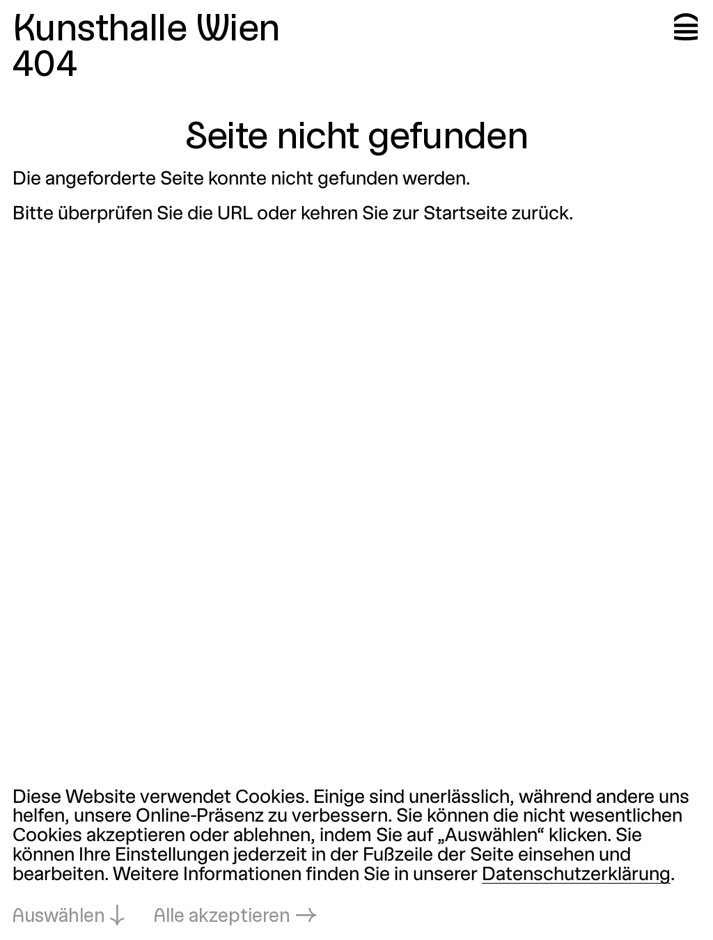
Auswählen (59, 917)
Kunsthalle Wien (146, 30)
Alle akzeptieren (222, 917)
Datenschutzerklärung (576, 875)
